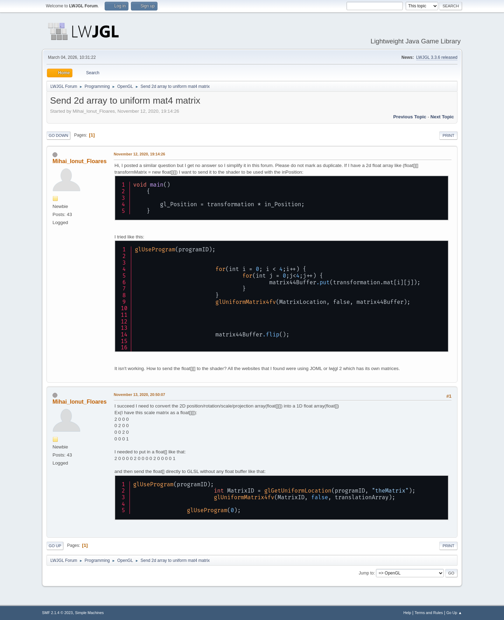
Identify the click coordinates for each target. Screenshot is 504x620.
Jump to (366, 573)
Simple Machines (89, 613)
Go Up (55, 546)
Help (407, 613)
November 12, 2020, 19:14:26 (139, 154)
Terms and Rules (429, 613)
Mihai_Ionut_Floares (79, 161)
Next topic (442, 116)
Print (448, 135)
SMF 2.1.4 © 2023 (57, 613)
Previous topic (409, 116)
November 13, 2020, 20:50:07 (139, 394)
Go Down (58, 135)
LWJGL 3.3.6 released (436, 57)
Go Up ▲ (454, 613)
